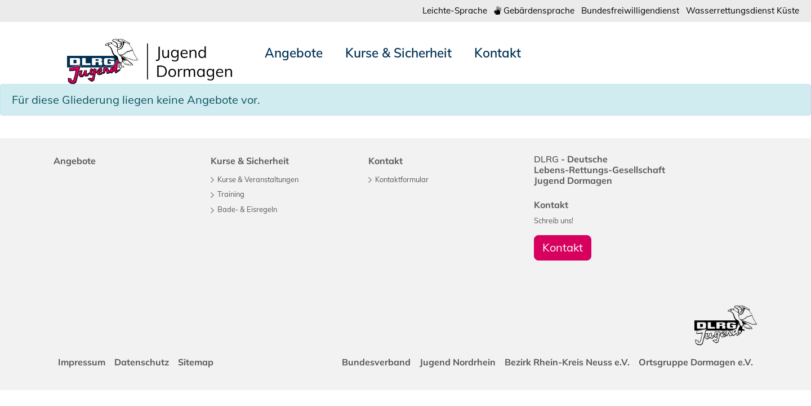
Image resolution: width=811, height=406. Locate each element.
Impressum (81, 362)
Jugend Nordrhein (458, 362)
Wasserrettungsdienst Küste (742, 10)
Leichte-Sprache (454, 10)
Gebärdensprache (534, 10)
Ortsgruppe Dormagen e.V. (696, 362)
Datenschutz (141, 362)
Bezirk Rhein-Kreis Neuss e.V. (567, 362)
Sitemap (195, 362)
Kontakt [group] (562, 247)
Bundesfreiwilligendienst (630, 10)
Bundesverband (376, 362)
